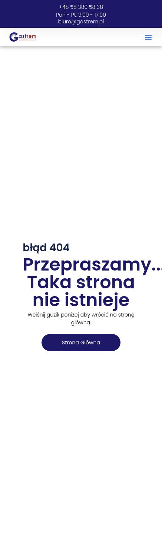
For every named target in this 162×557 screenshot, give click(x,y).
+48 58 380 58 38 (81, 7)
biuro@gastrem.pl (81, 21)
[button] (148, 37)
